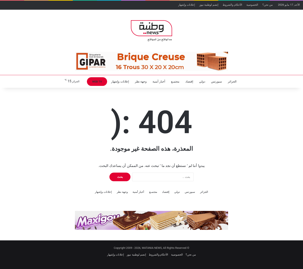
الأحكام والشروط (232, 4)
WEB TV (97, 81)
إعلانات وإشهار (186, 4)
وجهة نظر (141, 81)
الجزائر (232, 81)
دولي (202, 81)
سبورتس (216, 81)
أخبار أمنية (159, 81)
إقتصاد (189, 81)
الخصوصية (252, 4)
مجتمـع (175, 81)
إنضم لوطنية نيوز (208, 4)
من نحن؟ (267, 4)
